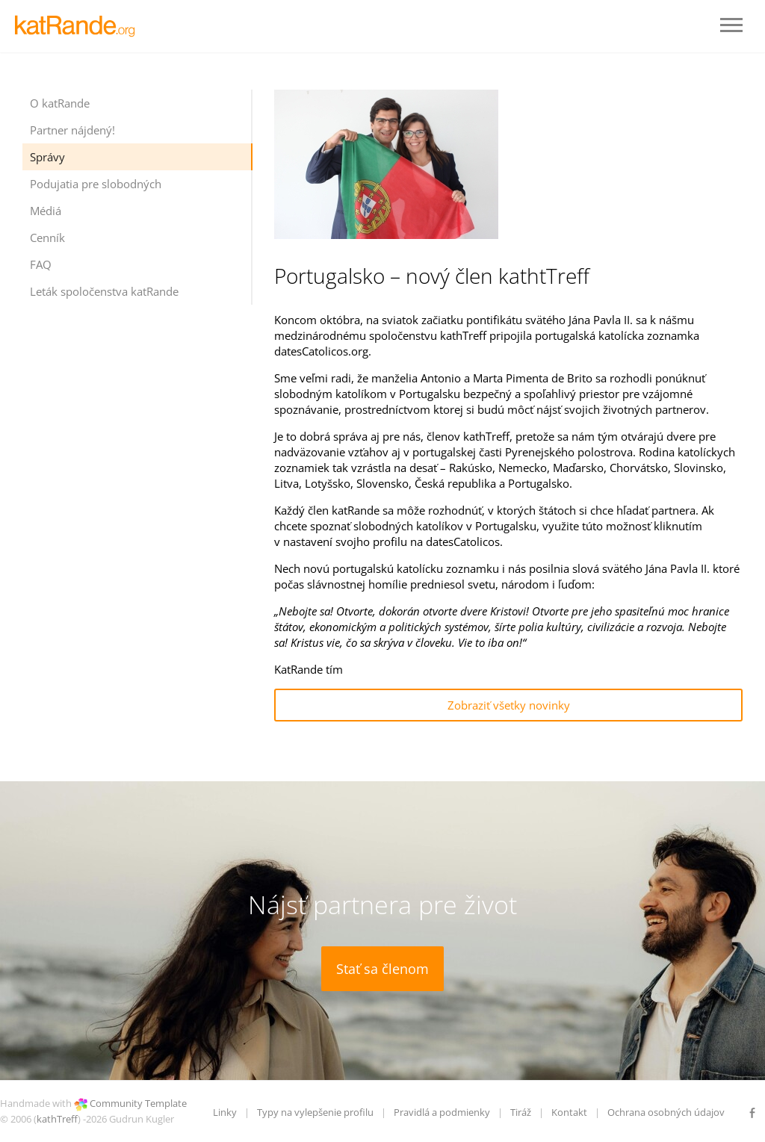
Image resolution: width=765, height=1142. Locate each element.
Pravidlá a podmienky (442, 1112)
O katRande (60, 103)
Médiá (45, 210)
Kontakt (569, 1112)
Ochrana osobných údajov (666, 1112)
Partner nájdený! (72, 129)
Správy (47, 156)
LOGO (78, 26)
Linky (225, 1112)
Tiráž (520, 1112)
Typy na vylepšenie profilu (315, 1112)
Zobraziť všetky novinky (508, 705)
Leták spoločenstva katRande (104, 291)
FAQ (41, 264)
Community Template (138, 1103)
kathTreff (57, 1119)
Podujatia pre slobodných (95, 183)
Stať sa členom (382, 969)
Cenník (47, 237)
